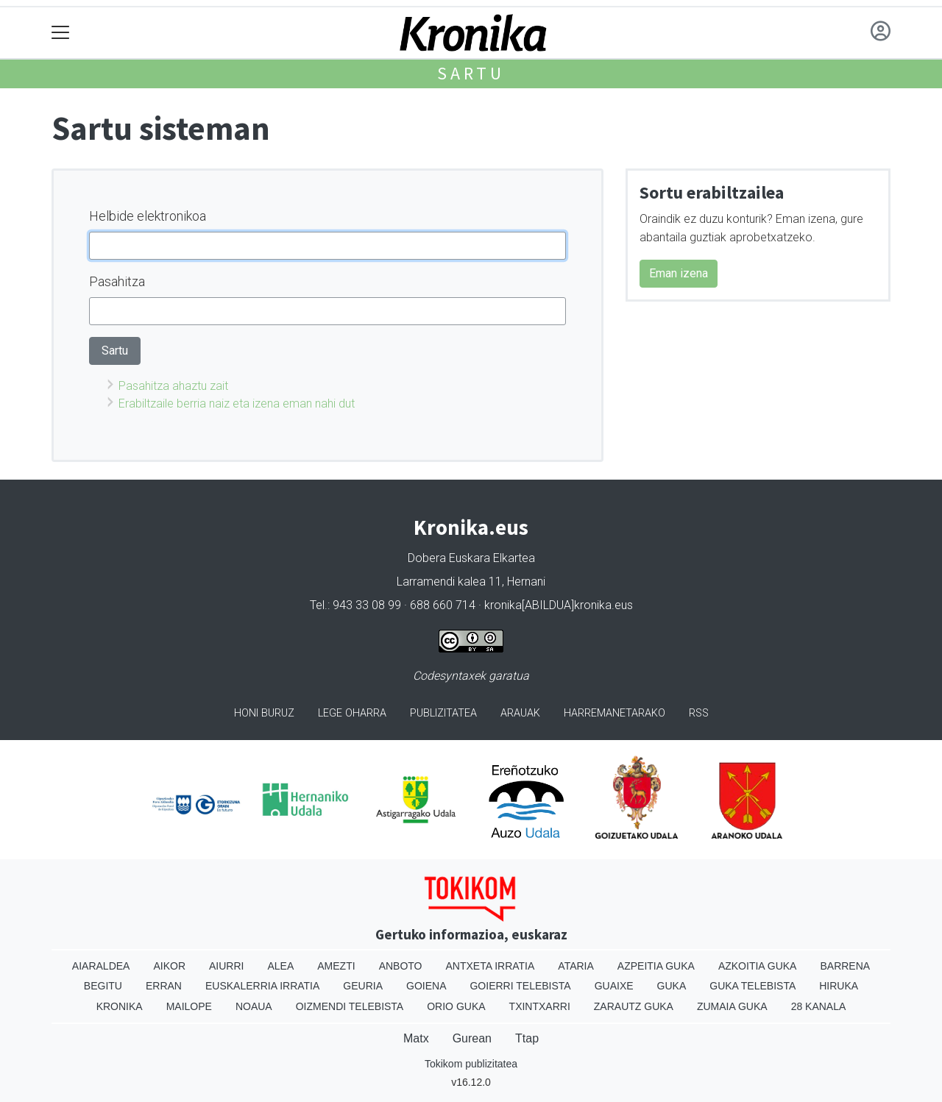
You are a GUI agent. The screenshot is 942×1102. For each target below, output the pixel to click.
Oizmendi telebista (350, 1006)
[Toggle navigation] (61, 33)
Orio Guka (456, 1006)
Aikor (169, 966)
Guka (672, 986)
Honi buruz (264, 713)
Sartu (471, 73)
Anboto (400, 966)
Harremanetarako (614, 713)
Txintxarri (539, 1006)
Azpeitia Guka (656, 966)
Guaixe (614, 986)
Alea (280, 966)
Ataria (576, 966)
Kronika (119, 1006)
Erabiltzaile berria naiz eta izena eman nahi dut (236, 403)
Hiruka (838, 986)
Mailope (189, 1006)
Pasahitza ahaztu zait (173, 386)
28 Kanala (818, 1006)
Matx (416, 1038)
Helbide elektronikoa (147, 216)
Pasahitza (117, 281)
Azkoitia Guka (757, 966)
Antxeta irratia (490, 966)
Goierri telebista (520, 986)
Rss (699, 713)
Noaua (254, 1006)
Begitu (103, 986)
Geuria (363, 986)
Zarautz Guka (633, 1006)
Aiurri (226, 966)
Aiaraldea (101, 966)
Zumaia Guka (732, 1006)
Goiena (426, 986)
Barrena (845, 966)
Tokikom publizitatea (471, 1064)
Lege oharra (352, 713)
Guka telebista (752, 986)
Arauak (520, 713)
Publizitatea (443, 713)
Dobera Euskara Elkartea (471, 558)
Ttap (527, 1038)
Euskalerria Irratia (262, 986)
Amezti (336, 966)
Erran (164, 986)
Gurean (472, 1038)
